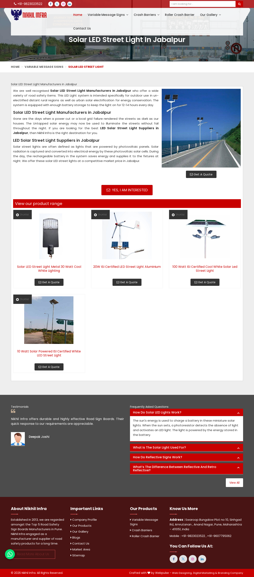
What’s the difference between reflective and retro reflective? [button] (174, 469)
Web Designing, (182, 573)
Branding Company (230, 573)
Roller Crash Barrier (179, 15)
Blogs (75, 537)
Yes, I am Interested (127, 190)
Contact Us (82, 28)
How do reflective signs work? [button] (157, 457)
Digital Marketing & (205, 573)
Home (77, 15)
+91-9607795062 (219, 536)
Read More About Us (33, 554)
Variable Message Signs (108, 15)
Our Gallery (210, 15)
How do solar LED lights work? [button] (157, 412)
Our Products (80, 525)
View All (234, 483)
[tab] (186, 412)
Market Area (80, 549)
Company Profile (83, 520)
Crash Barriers (146, 15)
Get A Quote (201, 174)
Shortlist (22, 214)
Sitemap (77, 555)
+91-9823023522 (28, 4)
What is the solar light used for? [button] (159, 447)
